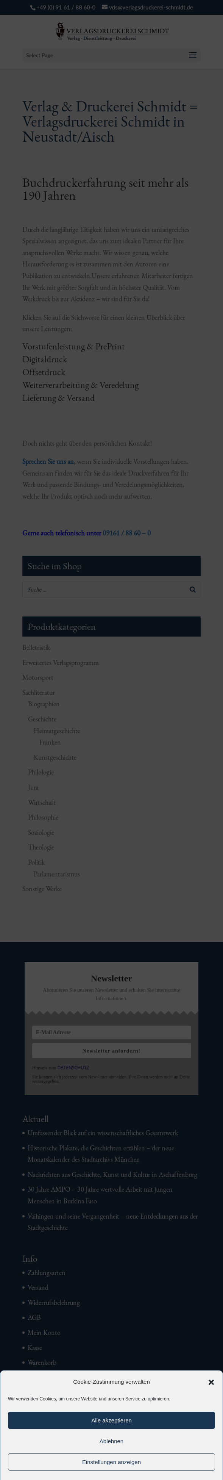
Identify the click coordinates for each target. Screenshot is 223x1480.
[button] (211, 1382)
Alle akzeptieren (111, 1420)
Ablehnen (111, 1441)
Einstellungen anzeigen (111, 1462)
